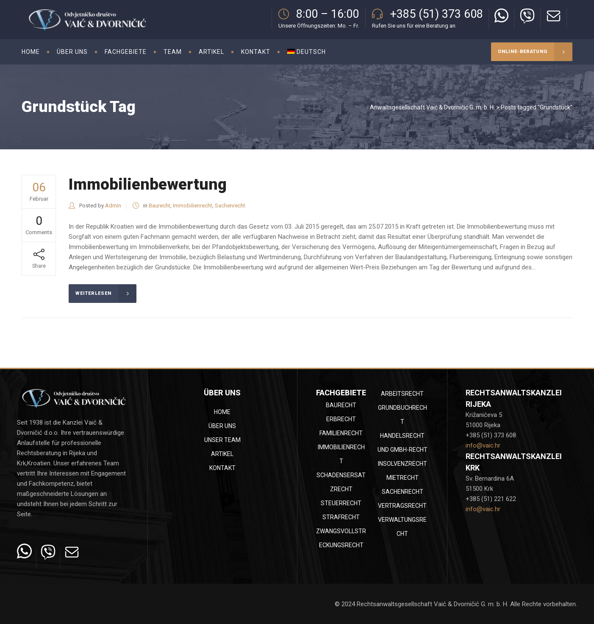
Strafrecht (341, 517)
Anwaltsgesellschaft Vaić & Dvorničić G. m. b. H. (432, 107)
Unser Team (222, 440)
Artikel (222, 454)
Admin (113, 205)
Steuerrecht (341, 503)
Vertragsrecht (402, 505)
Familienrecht (341, 433)
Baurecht (159, 205)
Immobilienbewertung (148, 184)
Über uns (222, 426)
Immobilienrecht (192, 205)
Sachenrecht (230, 205)
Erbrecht (341, 419)
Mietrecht (402, 477)
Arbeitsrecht (402, 393)
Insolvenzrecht (402, 463)
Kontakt (222, 468)
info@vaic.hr (483, 445)
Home (222, 412)
